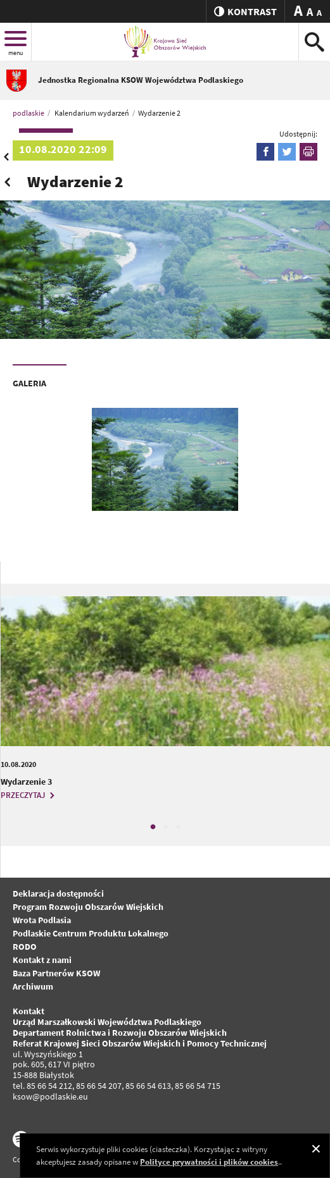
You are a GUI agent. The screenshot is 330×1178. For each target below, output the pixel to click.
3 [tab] (178, 827)
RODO (25, 946)
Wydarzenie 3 (26, 781)
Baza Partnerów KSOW (56, 973)
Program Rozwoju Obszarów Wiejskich (88, 906)
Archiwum (33, 986)
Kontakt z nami (42, 960)
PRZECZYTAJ (29, 795)
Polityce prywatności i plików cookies (209, 1162)
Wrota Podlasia (42, 920)
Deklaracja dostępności (58, 893)
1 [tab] (152, 827)
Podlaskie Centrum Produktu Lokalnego (90, 933)
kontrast (245, 11)
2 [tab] (165, 827)
